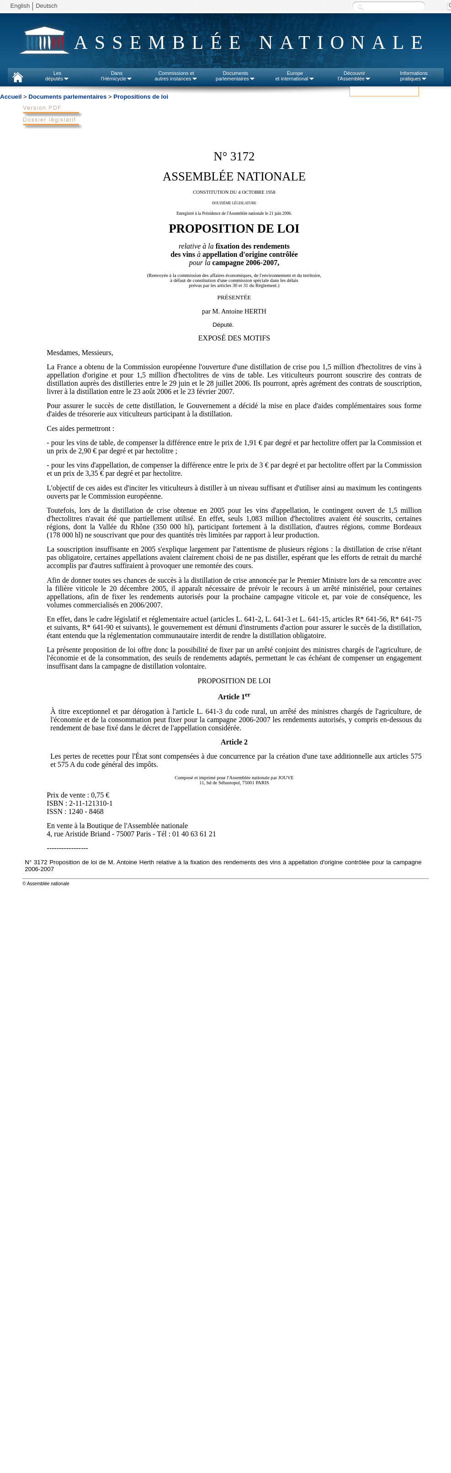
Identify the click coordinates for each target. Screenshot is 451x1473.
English (20, 5)
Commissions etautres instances (175, 75)
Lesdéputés (57, 75)
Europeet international (294, 75)
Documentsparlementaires (235, 75)
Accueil (10, 96)
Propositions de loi (140, 96)
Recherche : (360, 7)
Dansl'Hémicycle (117, 75)
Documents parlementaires (67, 96)
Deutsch (47, 5)
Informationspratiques (414, 75)
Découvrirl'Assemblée (354, 75)
